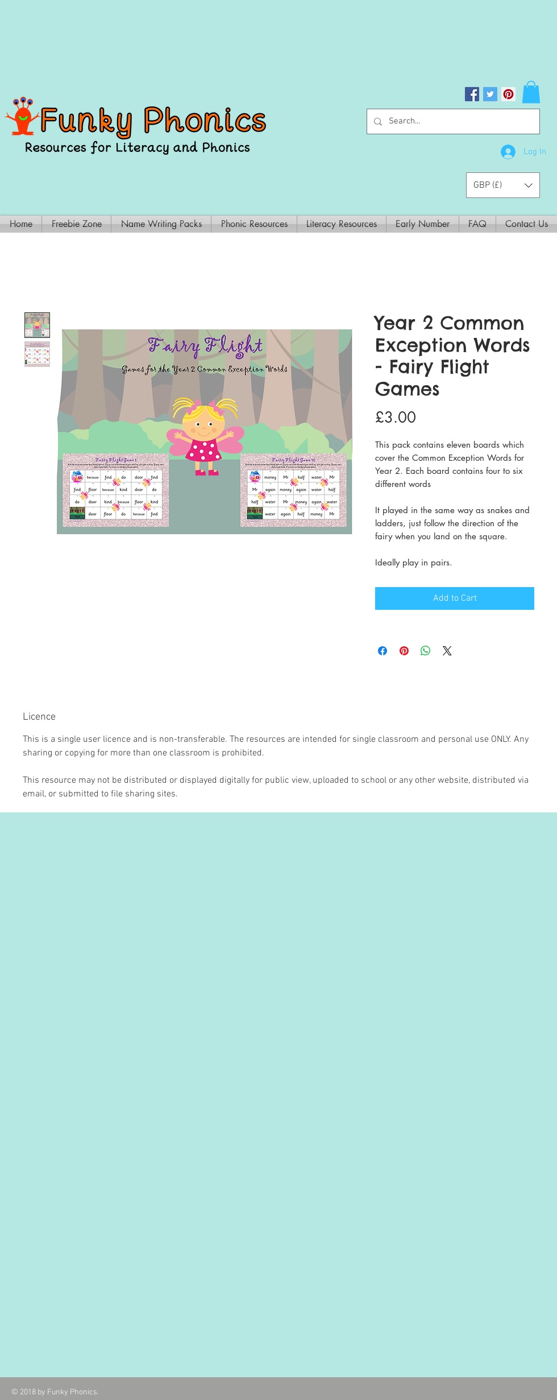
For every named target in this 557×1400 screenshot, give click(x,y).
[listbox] (503, 185)
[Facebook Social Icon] (472, 94)
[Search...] (452, 121)
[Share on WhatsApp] (426, 651)
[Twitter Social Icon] (490, 94)
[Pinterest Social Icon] (508, 94)
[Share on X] (447, 651)
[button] (531, 92)
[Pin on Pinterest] (404, 651)
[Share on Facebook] (382, 651)
